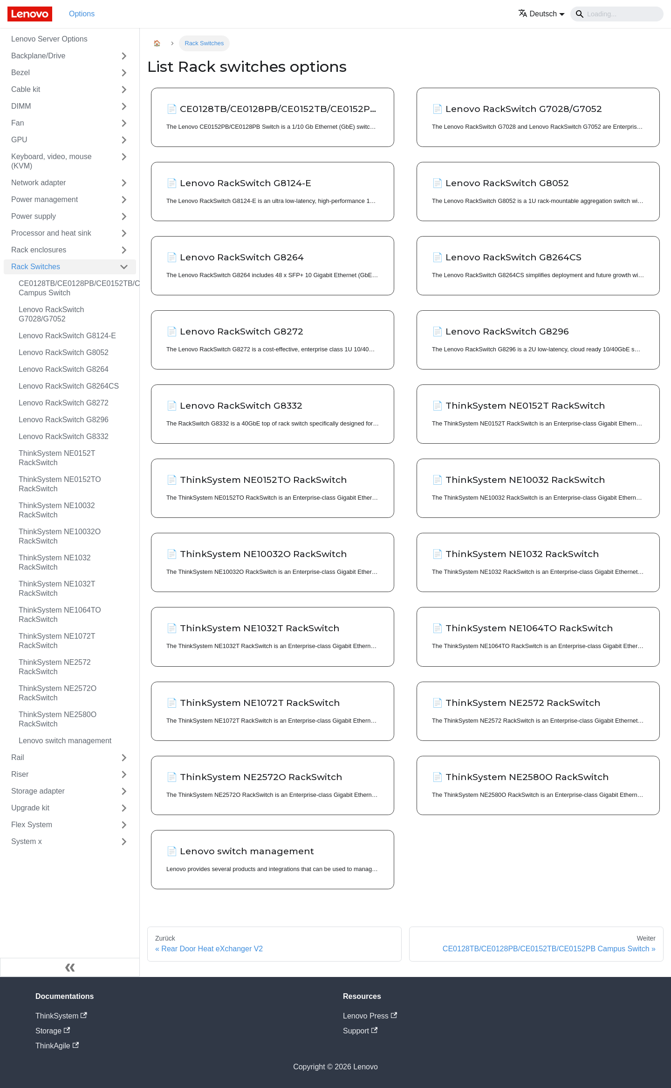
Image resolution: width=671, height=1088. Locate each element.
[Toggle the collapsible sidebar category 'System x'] (124, 841)
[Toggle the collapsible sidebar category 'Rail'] (124, 757)
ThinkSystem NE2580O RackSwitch (57, 719)
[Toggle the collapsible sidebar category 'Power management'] (124, 199)
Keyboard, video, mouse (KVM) (51, 161)
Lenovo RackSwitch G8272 (64, 403)
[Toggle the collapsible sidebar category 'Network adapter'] (124, 182)
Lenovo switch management (65, 741)
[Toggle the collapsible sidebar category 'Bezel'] (124, 72)
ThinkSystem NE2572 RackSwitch (55, 667)
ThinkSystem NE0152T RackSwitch (57, 458)
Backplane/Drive (38, 56)
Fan (17, 123)
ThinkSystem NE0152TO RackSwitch (60, 484)
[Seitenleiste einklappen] (70, 967)
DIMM (21, 106)
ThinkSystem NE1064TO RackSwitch (60, 614)
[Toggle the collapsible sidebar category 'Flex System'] (124, 824)
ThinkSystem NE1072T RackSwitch (57, 640)
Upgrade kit (30, 808)
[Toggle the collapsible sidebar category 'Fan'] (124, 123)
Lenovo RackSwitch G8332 (64, 436)
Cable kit (25, 89)
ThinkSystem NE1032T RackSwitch (57, 588)
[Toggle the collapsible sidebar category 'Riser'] (124, 774)
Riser (19, 774)
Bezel (20, 73)
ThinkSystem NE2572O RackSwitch (57, 693)
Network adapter (38, 183)
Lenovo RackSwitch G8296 (64, 420)
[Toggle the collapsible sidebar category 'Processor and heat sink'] (124, 233)
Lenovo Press (370, 1016)
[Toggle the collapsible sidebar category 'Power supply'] (124, 216)
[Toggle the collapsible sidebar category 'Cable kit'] (124, 89)
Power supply (33, 216)
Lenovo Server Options (49, 39)
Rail (17, 757)
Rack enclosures (38, 250)
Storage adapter (38, 791)
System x (26, 841)
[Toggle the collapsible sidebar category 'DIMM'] (124, 106)
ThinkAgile (57, 1046)
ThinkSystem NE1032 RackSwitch (55, 562)
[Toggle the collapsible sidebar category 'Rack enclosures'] (124, 250)
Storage (52, 1031)
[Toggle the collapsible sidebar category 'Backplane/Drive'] (124, 56)
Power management (44, 199)
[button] (541, 14)
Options (82, 14)
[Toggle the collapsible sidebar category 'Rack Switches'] (124, 266)
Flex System (31, 825)
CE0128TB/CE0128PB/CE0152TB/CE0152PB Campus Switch (77, 288)
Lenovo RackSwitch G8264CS (69, 386)
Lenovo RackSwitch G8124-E (67, 336)
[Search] (617, 14)
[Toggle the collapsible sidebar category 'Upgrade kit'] (124, 808)
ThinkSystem (61, 1016)
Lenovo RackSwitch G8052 (64, 352)
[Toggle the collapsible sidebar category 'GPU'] (124, 140)
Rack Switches (35, 267)
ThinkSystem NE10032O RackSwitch (60, 536)
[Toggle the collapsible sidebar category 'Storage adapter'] (124, 791)
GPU (19, 140)
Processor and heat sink (51, 233)
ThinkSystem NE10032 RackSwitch (57, 510)
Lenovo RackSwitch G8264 (64, 369)
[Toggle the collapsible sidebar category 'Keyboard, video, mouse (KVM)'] (124, 161)
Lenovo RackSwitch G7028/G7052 (51, 314)
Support (360, 1031)
